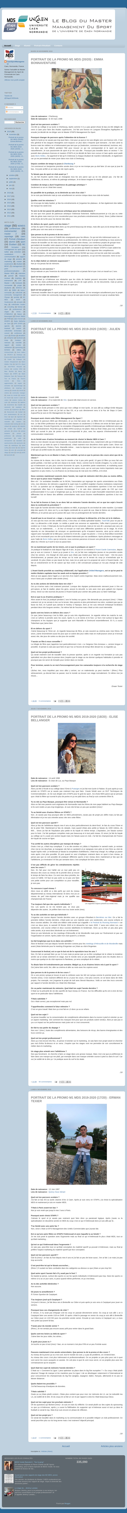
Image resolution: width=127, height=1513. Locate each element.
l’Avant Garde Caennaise (105, 550)
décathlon (21, 336)
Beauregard (8, 316)
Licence (6, 369)
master (19, 261)
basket (18, 328)
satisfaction (8, 347)
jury (21, 414)
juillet (11, 182)
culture (6, 400)
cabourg (6, 390)
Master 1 (7, 283)
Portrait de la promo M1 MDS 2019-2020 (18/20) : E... (16, 154)
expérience (15, 409)
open (6, 309)
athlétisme (7, 388)
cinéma (6, 393)
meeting (15, 424)
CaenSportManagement (15, 63)
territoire (7, 350)
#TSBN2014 (8, 314)
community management (13, 295)
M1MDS (7, 321)
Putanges (76, 789)
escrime (6, 409)
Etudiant (12, 244)
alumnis (18, 326)
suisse (13, 448)
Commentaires (12, 112)
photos (15, 431)
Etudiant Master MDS (18, 357)
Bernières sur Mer (103, 917)
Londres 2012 (17, 369)
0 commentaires (45, 701)
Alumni (27, 45)
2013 (9, 209)
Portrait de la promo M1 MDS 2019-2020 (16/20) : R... (16, 169)
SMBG (14, 290)
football (20, 412)
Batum (19, 314)
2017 (9, 196)
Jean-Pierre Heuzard (15, 366)
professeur (7, 436)
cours (6, 336)
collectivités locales (18, 304)
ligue (12, 417)
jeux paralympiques (10, 414)
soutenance (8, 264)
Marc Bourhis (9, 371)
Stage (17, 45)
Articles (9, 107)
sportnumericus (9, 443)
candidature (8, 254)
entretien (17, 252)
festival (20, 307)
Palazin (6, 374)
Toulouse (20, 376)
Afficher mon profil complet (14, 80)
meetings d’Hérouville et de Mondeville (102, 944)
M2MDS (21, 226)
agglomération (8, 383)
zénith (23, 452)
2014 (9, 206)
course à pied (18, 397)
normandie (8, 285)
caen (23, 236)
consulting (10, 307)
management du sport (12, 249)
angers (20, 383)
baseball (7, 328)
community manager (18, 393)
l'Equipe (7, 297)
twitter (6, 252)
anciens (19, 259)
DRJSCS (10, 354)
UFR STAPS (18, 323)
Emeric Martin (20, 316)
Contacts (58, 45)
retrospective (8, 440)
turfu (12, 450)
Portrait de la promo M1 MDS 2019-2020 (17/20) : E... (16, 162)
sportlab (16, 297)
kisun (6, 417)
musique (18, 340)
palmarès (7, 431)
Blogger (67, 1503)
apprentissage (18, 385)
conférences (14, 228)
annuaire (20, 302)
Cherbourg (68, 164)
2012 (9, 213)
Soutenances (8, 302)
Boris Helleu (40, 156)
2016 (9, 199)
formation (15, 247)
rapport (6, 345)
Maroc (20, 371)
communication (10, 257)
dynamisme (10, 405)
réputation (19, 440)
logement (20, 417)
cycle (6, 402)
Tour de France (10, 378)
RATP (18, 300)
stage (7, 225)
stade (6, 445)
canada (14, 390)
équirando (9, 455)
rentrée (18, 345)
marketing (8, 261)
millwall (6, 426)
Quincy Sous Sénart (57, 1192)
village (6, 452)
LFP (19, 281)
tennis (18, 312)
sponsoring (19, 347)
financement (10, 412)
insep (6, 340)
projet (19, 285)
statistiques (14, 445)
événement (8, 281)
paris (6, 269)
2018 (9, 193)
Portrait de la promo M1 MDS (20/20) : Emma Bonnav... (16, 139)
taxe (19, 448)
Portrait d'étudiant (42, 45)
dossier (13, 336)
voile (17, 452)
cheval (21, 390)
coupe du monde (12, 395)
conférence (18, 333)
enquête (20, 405)
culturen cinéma (17, 400)
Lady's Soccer (18, 319)
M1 (23, 244)
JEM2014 (19, 288)
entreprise (10, 338)
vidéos (19, 350)
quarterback (8, 438)
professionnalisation (11, 271)
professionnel (17, 309)
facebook (20, 338)
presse (19, 433)
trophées (18, 278)
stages (6, 312)
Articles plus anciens (112, 1446)
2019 (9, 131)
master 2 (10, 234)
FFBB (9, 319)
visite (12, 452)
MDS (6, 290)
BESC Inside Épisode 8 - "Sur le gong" (29, 1462)
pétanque (19, 436)
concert (6, 333)
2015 (9, 203)
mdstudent (7, 424)
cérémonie (14, 402)
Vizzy (18, 381)
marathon (19, 419)
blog (5, 304)
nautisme (14, 426)
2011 (9, 216)
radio (19, 438)
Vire (65, 400)
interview (21, 273)
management (17, 266)
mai (10, 188)
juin (10, 185)
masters (18, 421)
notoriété (19, 343)
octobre (12, 175)
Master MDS (9, 273)
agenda (7, 326)
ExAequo (19, 359)
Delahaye (19, 354)
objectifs (22, 426)
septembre (13, 179)
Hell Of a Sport (20, 364)
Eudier (10, 359)
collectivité (18, 293)
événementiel (10, 231)
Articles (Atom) (46, 1451)
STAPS (15, 374)
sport (23, 242)
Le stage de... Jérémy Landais (26, 1488)
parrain (10, 276)
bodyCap (19, 388)
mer (22, 424)
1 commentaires (45, 1438)
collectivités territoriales (13, 331)
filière (23, 409)
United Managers (96, 571)
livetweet (18, 283)
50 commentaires (45, 1082)
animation (7, 385)
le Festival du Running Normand (104, 923)
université (20, 450)
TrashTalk (106, 521)
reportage (8, 236)
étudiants (7, 288)
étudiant (19, 264)
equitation (19, 407)
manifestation (8, 419)
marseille (7, 421)
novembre (13, 134)
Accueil (7, 45)
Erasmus (7, 357)
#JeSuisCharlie (9, 352)
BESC (6, 266)
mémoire (7, 343)
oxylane (19, 428)
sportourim (19, 443)
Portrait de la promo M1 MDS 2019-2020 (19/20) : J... (16, 147)
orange (10, 428)
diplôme (22, 402)
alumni (12, 242)
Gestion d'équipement (11, 362)
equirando (7, 407)
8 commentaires (45, 313)
